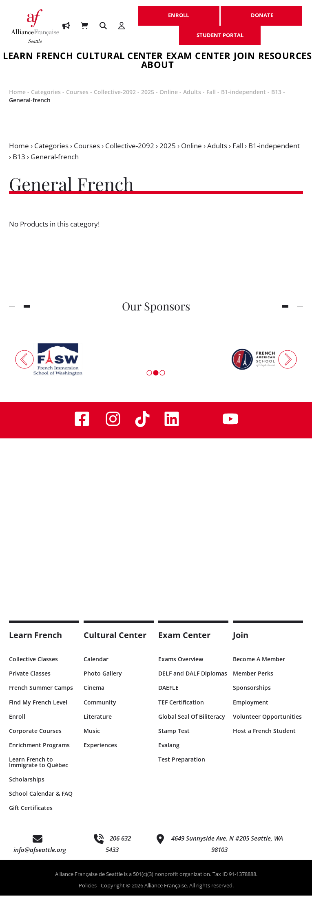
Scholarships (26, 792)
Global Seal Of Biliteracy (191, 730)
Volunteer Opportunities (267, 730)
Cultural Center (119, 57)
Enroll (17, 730)
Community (100, 715)
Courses (77, 105)
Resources (285, 57)
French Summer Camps (41, 701)
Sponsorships (252, 701)
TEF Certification (181, 715)
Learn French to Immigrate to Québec (38, 775)
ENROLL (178, 11)
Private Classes (30, 686)
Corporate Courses (35, 744)
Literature (98, 730)
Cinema (94, 701)
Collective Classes (33, 672)
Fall (211, 105)
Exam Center (198, 57)
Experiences (100, 758)
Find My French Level (38, 715)
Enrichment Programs (39, 758)
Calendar (96, 672)
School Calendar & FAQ (41, 807)
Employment (250, 715)
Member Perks (253, 686)
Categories (46, 105)
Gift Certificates (31, 821)
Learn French (35, 648)
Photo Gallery (103, 686)
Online (168, 105)
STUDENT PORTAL (220, 31)
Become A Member (259, 672)
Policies (88, 898)
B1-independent (243, 105)
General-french (30, 113)
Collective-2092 (115, 105)
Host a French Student (264, 744)
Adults (192, 105)
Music (92, 744)
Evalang (168, 758)
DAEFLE (168, 701)
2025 (147, 105)
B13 (276, 105)
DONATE (261, 11)
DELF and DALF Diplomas (192, 686)
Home (17, 105)
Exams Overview (180, 672)
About (157, 72)
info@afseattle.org (39, 863)
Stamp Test (174, 744)
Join (244, 57)
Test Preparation (181, 772)
